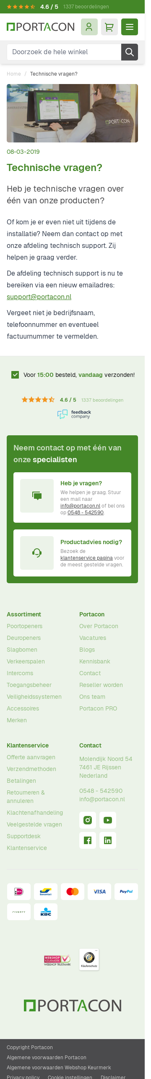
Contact (90, 673)
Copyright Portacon (30, 1047)
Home (14, 74)
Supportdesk (24, 836)
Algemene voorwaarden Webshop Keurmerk (59, 1067)
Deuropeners (24, 638)
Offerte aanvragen (31, 757)
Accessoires (23, 708)
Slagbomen (22, 649)
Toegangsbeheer (29, 685)
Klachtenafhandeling (35, 812)
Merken (17, 720)
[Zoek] (129, 52)
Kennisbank (94, 661)
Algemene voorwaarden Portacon (46, 1057)
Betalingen (21, 780)
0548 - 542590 (86, 512)
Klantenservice (28, 745)
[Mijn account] (89, 26)
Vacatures (92, 638)
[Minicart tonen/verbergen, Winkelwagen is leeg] (109, 26)
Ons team (92, 696)
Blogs (87, 649)
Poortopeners (24, 626)
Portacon (91, 614)
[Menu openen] (129, 26)
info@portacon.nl (80, 506)
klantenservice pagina (86, 558)
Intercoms (20, 673)
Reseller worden (101, 685)
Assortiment (24, 614)
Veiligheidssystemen (34, 696)
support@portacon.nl (39, 296)
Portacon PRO (98, 708)
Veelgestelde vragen (34, 824)
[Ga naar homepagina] (40, 27)
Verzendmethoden (31, 769)
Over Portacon (98, 626)
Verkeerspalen (26, 661)
